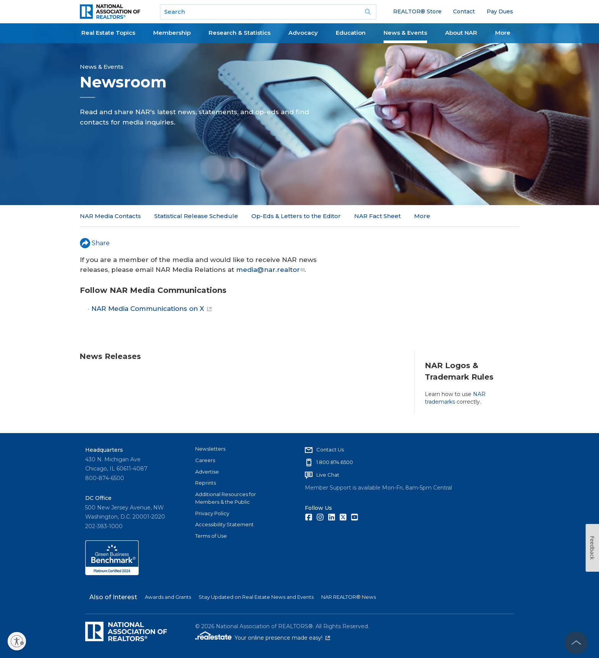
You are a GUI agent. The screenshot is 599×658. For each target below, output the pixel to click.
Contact (464, 11)
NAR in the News (439, 216)
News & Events (405, 32)
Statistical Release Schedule (196, 216)
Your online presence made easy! (282, 637)
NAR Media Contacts (110, 216)
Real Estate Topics (108, 32)
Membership (172, 32)
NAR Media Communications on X (151, 308)
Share (95, 243)
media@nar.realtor (270, 269)
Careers (205, 460)
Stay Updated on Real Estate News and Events (256, 597)
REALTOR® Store (417, 11)
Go (368, 11)
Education (351, 32)
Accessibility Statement (224, 524)
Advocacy (303, 32)
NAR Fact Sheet (377, 216)
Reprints (205, 483)
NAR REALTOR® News (348, 597)
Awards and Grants (168, 597)
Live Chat (327, 475)
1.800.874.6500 (334, 462)
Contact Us (330, 449)
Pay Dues (500, 11)
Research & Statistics (239, 32)
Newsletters (210, 449)
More (502, 32)
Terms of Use (211, 536)
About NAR (461, 32)
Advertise (207, 472)
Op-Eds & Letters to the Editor (296, 216)
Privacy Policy (212, 513)
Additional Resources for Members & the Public (225, 498)
